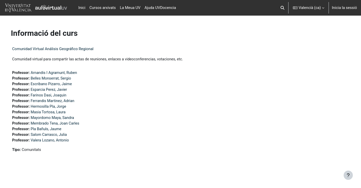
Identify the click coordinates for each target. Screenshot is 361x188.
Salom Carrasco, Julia (56, 136)
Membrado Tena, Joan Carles (63, 124)
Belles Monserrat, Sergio (59, 78)
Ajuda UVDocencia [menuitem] (160, 7)
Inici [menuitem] (82, 7)
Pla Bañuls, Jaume (54, 130)
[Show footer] (348, 175)
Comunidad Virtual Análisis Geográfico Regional (60, 49)
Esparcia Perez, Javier (57, 90)
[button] (282, 8)
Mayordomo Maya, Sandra (60, 119)
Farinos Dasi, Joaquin (56, 96)
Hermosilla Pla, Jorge (56, 107)
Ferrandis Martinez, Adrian (60, 101)
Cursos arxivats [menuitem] (102, 7)
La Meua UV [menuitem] (130, 7)
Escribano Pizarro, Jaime (59, 84)
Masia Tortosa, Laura (56, 113)
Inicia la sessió (344, 7)
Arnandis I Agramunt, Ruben (62, 73)
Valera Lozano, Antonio (57, 142)
